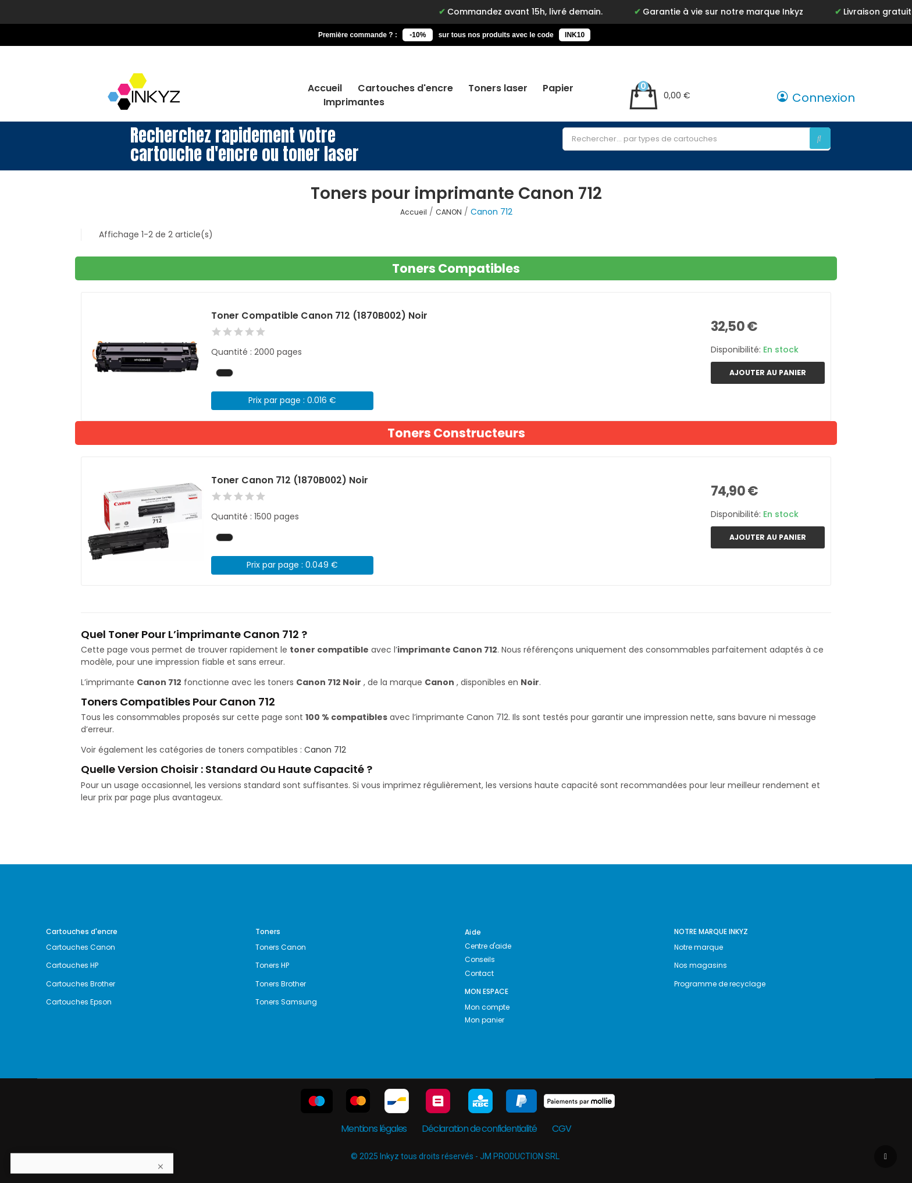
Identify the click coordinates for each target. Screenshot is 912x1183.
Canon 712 (325, 750)
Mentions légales (374, 1128)
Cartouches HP (72, 965)
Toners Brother (280, 984)
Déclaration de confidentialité (479, 1128)
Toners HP (272, 965)
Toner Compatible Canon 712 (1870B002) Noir (319, 315)
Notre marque (698, 947)
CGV (561, 1128)
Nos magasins (700, 965)
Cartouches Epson (79, 1002)
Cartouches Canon (80, 947)
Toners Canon (280, 947)
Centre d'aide (488, 946)
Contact (479, 973)
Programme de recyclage (719, 984)
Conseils (479, 959)
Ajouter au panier (767, 372)
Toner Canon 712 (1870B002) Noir (289, 480)
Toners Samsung (286, 1002)
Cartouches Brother (80, 984)
